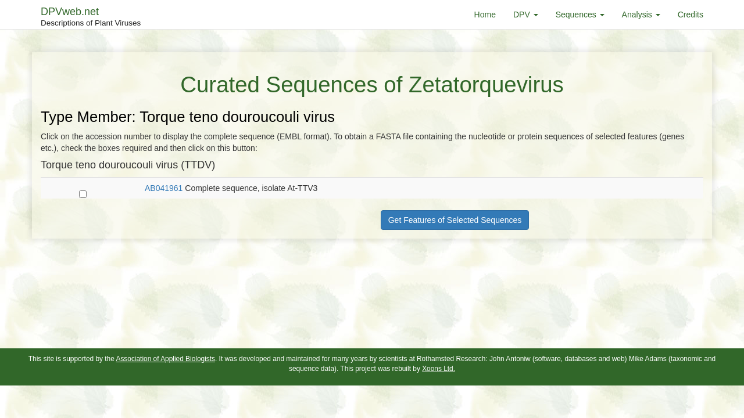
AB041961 (164, 188)
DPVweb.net (91, 17)
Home (485, 14)
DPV (525, 14)
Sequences (580, 14)
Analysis (641, 14)
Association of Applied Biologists (165, 359)
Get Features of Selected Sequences (455, 220)
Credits (690, 14)
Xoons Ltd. (438, 369)
